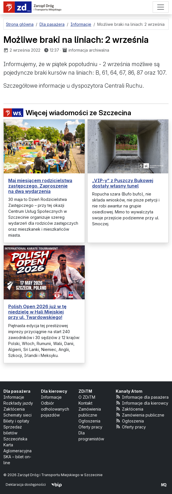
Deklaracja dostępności (26, 484)
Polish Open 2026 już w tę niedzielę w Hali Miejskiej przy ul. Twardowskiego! (37, 312)
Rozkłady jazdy (18, 403)
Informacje (13, 397)
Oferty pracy (90, 426)
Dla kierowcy (54, 391)
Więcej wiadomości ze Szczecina (67, 112)
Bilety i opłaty (16, 421)
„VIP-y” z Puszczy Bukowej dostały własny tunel (122, 183)
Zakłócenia (14, 409)
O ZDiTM (86, 397)
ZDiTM (85, 391)
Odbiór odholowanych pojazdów (55, 409)
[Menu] (161, 7)
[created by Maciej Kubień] (163, 484)
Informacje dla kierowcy (142, 402)
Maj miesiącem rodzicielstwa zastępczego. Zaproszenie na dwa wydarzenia (40, 186)
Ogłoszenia (89, 421)
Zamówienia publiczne (140, 414)
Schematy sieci (17, 415)
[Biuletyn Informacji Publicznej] (56, 484)
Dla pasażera (16, 391)
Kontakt (85, 403)
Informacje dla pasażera (142, 397)
